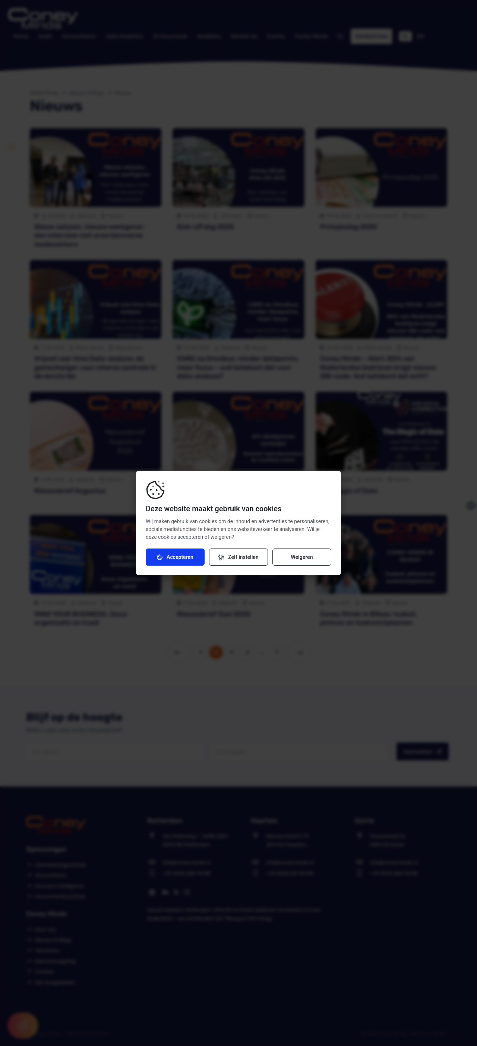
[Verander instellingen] (238, 557)
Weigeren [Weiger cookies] (302, 557)
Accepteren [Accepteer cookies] (175, 557)
